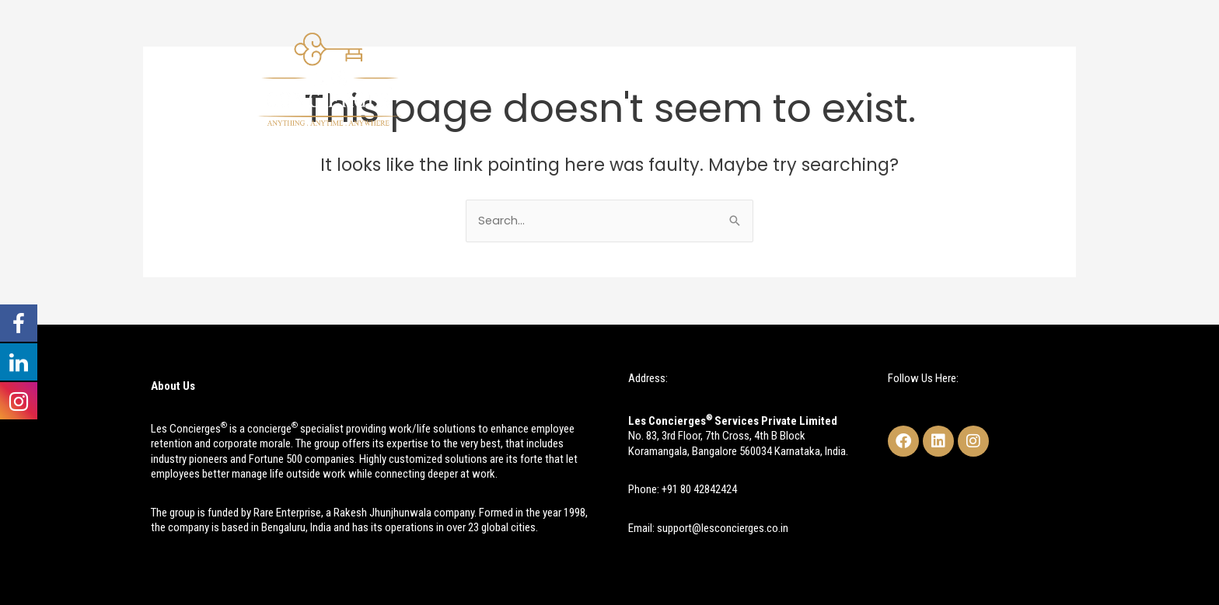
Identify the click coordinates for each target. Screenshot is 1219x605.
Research (742, 77)
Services (665, 77)
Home (519, 77)
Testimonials (929, 77)
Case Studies (831, 77)
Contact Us (1022, 77)
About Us (588, 77)
